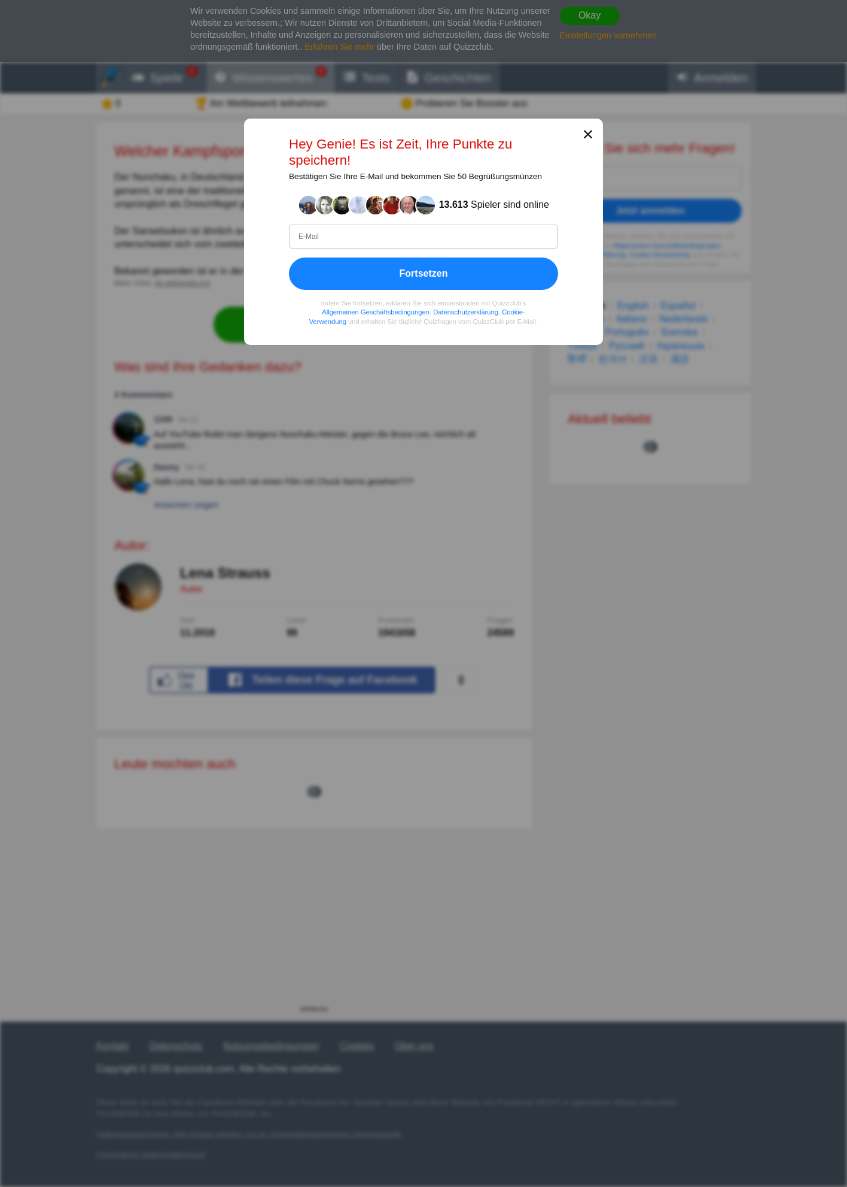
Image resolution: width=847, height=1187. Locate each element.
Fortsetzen (424, 273)
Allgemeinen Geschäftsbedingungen (375, 312)
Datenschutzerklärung (465, 312)
